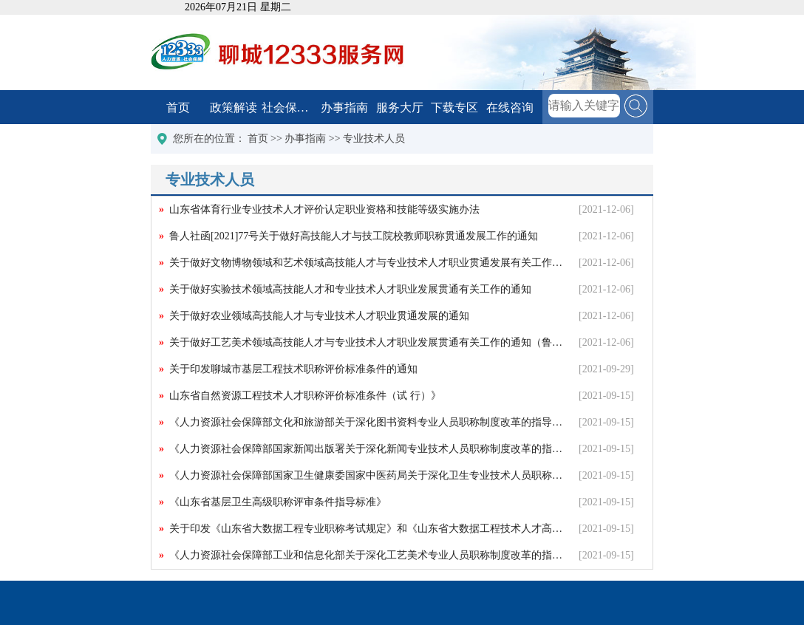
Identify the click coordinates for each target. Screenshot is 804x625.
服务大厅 (399, 107)
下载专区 (454, 107)
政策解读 (233, 107)
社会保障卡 (289, 107)
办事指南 (344, 107)
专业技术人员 (374, 138)
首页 (178, 107)
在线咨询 (510, 107)
